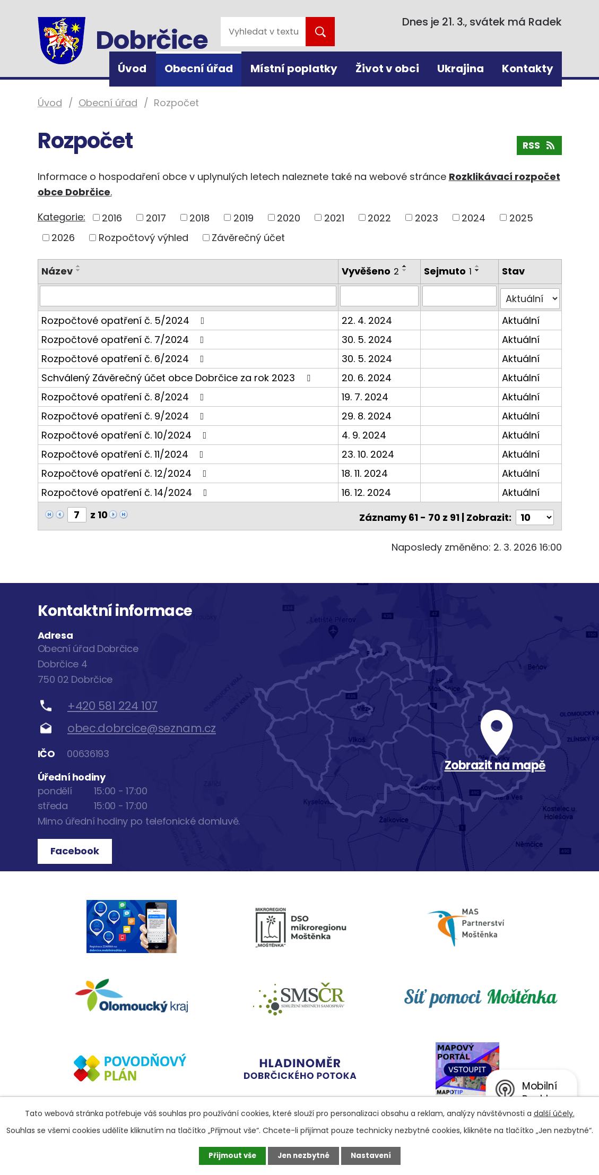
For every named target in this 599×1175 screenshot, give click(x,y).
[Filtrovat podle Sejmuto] (460, 296)
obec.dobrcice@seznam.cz (141, 722)
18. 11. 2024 (365, 470)
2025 (521, 217)
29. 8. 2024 (367, 412)
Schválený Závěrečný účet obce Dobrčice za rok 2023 (178, 374)
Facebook (76, 845)
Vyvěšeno (371, 271)
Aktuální (521, 317)
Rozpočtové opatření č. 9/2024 (125, 412)
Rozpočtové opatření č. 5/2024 (125, 317)
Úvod (132, 68)
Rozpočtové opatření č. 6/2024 (125, 355)
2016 (112, 217)
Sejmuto (449, 271)
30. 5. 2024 (367, 336)
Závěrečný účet (248, 237)
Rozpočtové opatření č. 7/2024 (125, 336)
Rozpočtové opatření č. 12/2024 (126, 470)
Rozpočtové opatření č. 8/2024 (125, 393)
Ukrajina (460, 68)
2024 (473, 217)
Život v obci (387, 68)
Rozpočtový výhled (143, 237)
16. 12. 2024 (367, 489)
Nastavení (374, 1155)
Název (57, 271)
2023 (426, 217)
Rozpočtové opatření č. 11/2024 (124, 451)
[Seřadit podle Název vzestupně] (78, 266)
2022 (379, 217)
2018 (199, 217)
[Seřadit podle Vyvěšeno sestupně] (405, 270)
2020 (288, 217)
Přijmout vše (229, 1155)
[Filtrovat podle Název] (188, 296)
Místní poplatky (293, 68)
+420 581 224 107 (112, 699)
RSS (538, 148)
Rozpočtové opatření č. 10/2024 (126, 432)
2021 (334, 217)
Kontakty (527, 68)
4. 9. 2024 (364, 432)
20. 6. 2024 (367, 374)
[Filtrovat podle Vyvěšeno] (380, 296)
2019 (243, 217)
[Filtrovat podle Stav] (530, 296)
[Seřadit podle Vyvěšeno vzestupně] (405, 266)
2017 (156, 217)
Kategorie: (61, 217)
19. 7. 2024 (365, 393)
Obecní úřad (198, 68)
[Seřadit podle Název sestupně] (78, 270)
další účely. (554, 1113)
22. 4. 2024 (367, 317)
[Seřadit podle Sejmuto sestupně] (478, 270)
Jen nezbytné (304, 1155)
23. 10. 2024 (368, 451)
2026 (63, 237)
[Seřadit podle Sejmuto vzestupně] (478, 266)
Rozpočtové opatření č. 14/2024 (126, 489)
